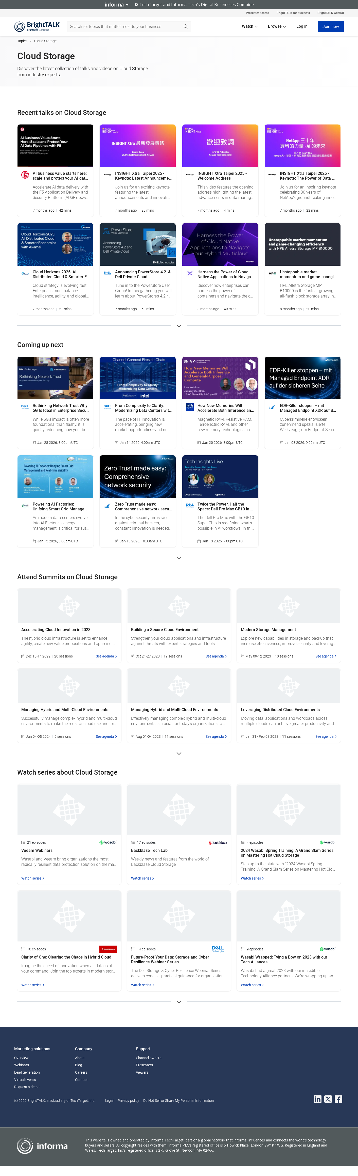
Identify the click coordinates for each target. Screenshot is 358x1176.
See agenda (106, 656)
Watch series (32, 878)
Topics (22, 41)
